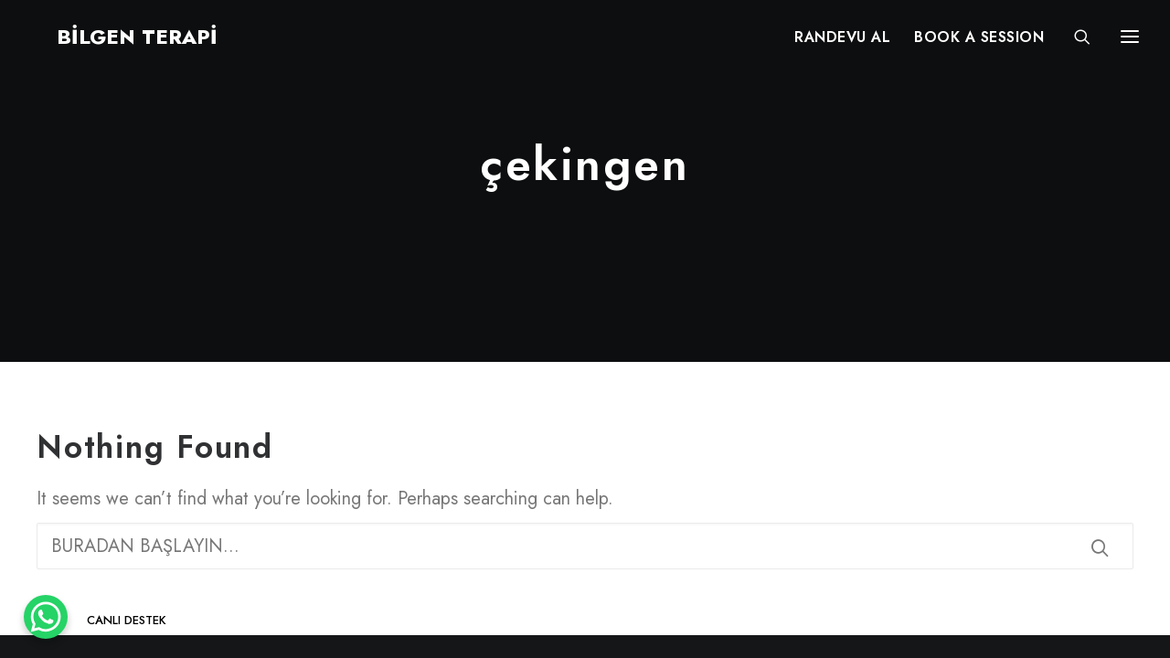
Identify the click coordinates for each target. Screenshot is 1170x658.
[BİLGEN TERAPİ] (111, 43)
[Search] (1074, 43)
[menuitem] (842, 43)
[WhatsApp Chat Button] (46, 617)
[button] (1099, 547)
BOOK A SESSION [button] (979, 43)
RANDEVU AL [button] (842, 43)
